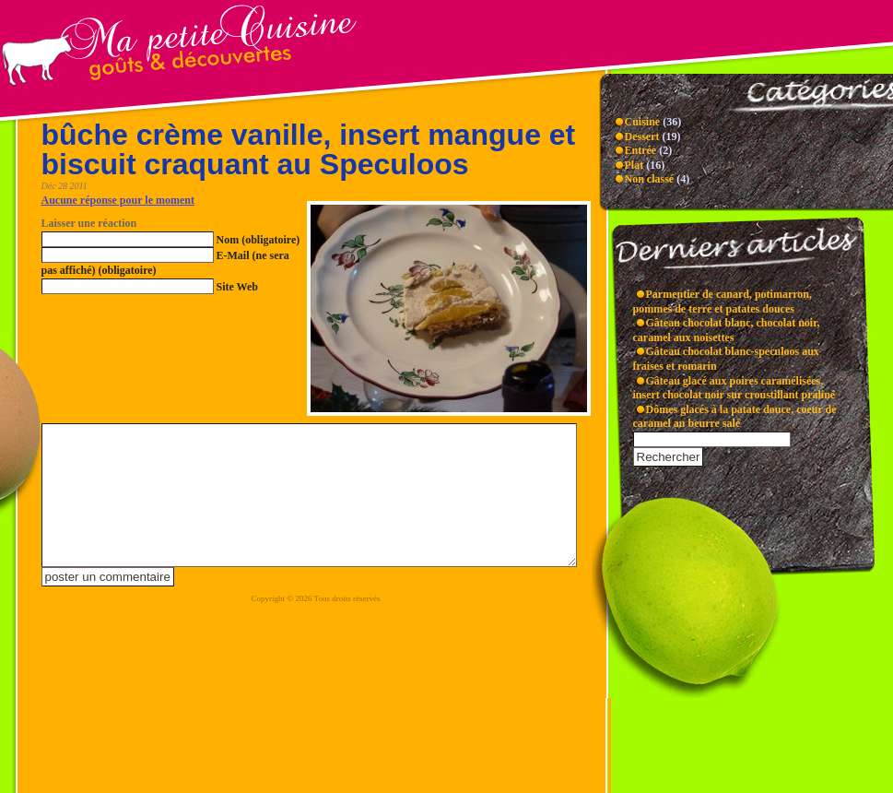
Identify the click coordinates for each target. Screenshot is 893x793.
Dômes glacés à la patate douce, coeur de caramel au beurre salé (735, 417)
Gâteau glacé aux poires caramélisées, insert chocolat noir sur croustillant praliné (734, 388)
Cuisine (643, 121)
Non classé (650, 178)
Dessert (642, 136)
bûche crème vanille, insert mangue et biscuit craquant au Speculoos (308, 149)
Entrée (641, 150)
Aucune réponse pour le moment (117, 200)
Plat (634, 165)
